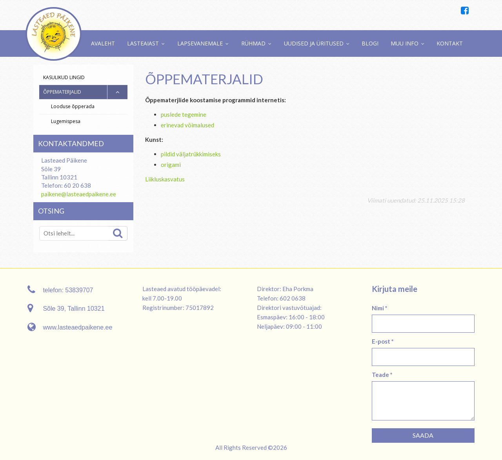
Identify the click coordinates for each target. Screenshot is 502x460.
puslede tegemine (183, 114)
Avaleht (103, 43)
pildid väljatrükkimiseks (191, 154)
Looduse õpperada (73, 106)
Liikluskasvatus (165, 179)
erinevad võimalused (187, 125)
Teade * (382, 374)
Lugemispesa (65, 121)
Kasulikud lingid (64, 77)
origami (171, 164)
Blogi (370, 43)
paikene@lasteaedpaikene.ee (78, 193)
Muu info (404, 43)
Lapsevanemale (200, 43)
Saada (423, 435)
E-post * (383, 341)
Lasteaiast (143, 43)
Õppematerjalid (62, 92)
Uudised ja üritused (314, 43)
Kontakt (450, 43)
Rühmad (253, 43)
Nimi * (379, 307)
